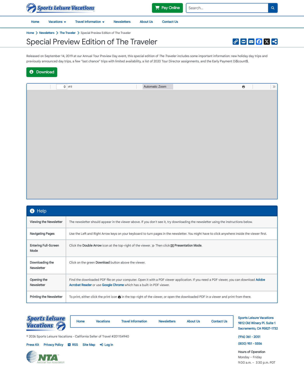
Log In (106, 345)
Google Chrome (113, 285)
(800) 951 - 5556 (250, 344)
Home (35, 22)
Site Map (89, 345)
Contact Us (170, 22)
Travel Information (88, 22)
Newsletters (122, 22)
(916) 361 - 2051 (249, 337)
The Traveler (68, 33)
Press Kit (32, 345)
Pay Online (167, 7)
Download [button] (41, 72)
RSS (73, 345)
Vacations (55, 22)
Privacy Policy (53, 345)
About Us (146, 22)
